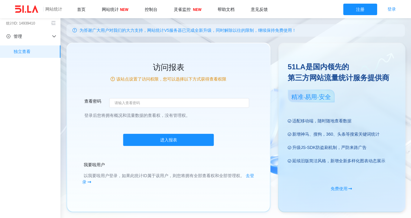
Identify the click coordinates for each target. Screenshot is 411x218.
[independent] (30, 36)
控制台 (151, 9)
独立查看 (22, 51)
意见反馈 (259, 9)
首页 (81, 9)
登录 (391, 9)
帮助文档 (226, 9)
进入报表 (168, 139)
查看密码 (92, 101)
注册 (360, 9)
